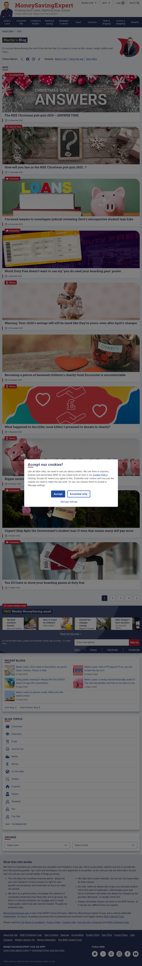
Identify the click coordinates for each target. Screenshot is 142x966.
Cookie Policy (100, 475)
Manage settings (69, 501)
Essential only (79, 493)
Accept (58, 493)
